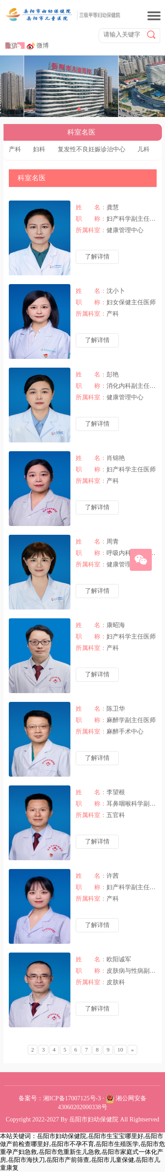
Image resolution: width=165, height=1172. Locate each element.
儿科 (143, 149)
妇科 (39, 149)
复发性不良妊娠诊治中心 (91, 149)
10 (120, 1049)
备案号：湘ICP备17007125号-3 (59, 1098)
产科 (15, 149)
